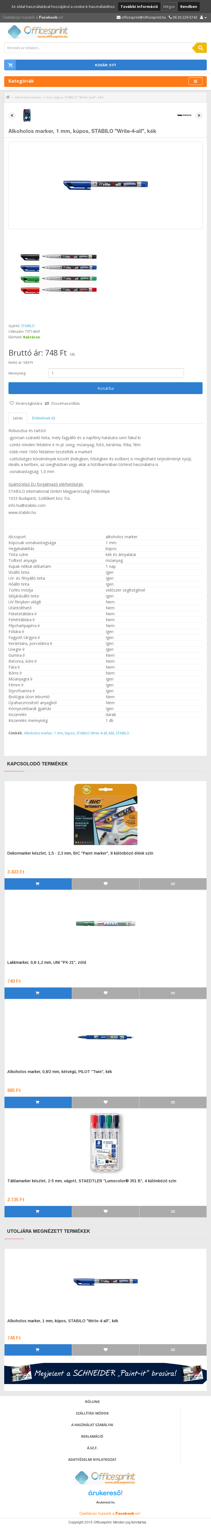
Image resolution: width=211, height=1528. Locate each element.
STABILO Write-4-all (91, 733)
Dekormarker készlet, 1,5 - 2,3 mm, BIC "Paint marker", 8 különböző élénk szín (80, 853)
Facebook (48, 17)
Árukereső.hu (105, 1502)
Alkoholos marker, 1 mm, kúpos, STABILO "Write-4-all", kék (59, 97)
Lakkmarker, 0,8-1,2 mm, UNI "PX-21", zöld (46, 962)
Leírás (18, 418)
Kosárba (105, 388)
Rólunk (92, 1401)
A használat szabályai (92, 1424)
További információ (139, 6)
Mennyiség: (17, 373)
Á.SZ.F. (92, 1448)
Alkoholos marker (38, 733)
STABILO (28, 325)
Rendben (188, 6)
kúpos (70, 733)
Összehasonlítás (65, 403)
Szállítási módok (92, 1413)
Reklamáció (92, 1436)
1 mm (58, 733)
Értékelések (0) (43, 418)
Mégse (169, 6)
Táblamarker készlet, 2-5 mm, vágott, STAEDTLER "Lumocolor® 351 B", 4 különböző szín (91, 1181)
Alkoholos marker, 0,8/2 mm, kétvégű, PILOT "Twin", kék (59, 1071)
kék (111, 733)
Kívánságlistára (29, 403)
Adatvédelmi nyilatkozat (92, 1459)
